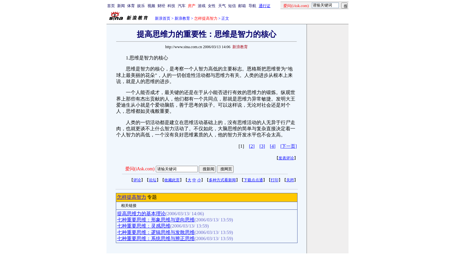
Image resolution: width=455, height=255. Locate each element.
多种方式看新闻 (222, 180)
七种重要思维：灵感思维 (143, 225)
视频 (151, 6)
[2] (252, 146)
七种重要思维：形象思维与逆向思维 (156, 219)
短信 (232, 6)
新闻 (121, 6)
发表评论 (286, 158)
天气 (222, 6)
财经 (161, 6)
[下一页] (288, 146)
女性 (212, 6)
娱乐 (141, 6)
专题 (151, 197)
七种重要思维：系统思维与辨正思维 (156, 238)
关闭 (290, 180)
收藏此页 (172, 180)
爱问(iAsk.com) (140, 168)
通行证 (264, 6)
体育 (131, 6)
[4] (272, 146)
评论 (137, 180)
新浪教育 (182, 18)
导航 (252, 6)
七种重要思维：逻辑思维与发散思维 (156, 232)
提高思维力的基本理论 (141, 213)
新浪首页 (162, 18)
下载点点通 (253, 180)
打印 (274, 180)
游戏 (202, 6)
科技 (171, 6)
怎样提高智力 (131, 197)
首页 (111, 6)
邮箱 (242, 6)
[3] (262, 146)
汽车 (182, 6)
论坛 (153, 180)
